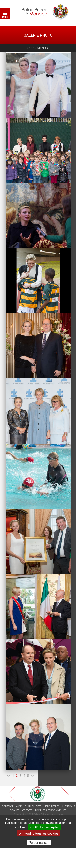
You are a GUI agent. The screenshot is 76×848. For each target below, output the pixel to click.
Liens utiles (52, 806)
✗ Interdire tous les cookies (38, 833)
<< (8, 776)
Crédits (27, 810)
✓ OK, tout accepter (44, 827)
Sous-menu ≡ (37, 48)
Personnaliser (39, 842)
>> (32, 776)
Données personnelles (50, 810)
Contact (7, 806)
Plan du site (33, 806)
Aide (19, 806)
